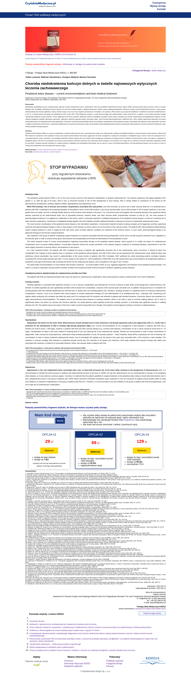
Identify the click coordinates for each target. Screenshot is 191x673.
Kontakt (161, 9)
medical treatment (55, 152)
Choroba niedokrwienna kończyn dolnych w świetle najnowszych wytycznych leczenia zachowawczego (92, 58)
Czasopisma (159, 3)
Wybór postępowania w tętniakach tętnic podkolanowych (51, 647)
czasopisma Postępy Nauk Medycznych (150, 609)
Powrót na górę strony (152, 613)
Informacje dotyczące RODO (77, 663)
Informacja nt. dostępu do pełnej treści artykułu (84, 64)
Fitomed (110, 666)
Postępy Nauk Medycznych (46, 58)
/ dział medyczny (149, 70)
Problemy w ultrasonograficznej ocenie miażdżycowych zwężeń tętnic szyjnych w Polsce (64, 630)
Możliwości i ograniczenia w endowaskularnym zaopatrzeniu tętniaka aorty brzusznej (62, 624)
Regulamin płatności (73, 666)
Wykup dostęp (158, 6)
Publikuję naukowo (114, 661)
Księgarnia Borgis (114, 663)
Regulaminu (129, 420)
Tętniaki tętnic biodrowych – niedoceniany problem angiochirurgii (55, 644)
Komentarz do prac (37, 621)
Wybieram (49, 450)
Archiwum (68, 661)
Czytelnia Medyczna (31, 58)
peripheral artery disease (41, 152)
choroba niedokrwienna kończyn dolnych (49, 149)
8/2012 (59, 58)
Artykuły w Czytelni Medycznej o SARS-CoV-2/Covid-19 (50, 54)
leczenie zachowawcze (70, 149)
